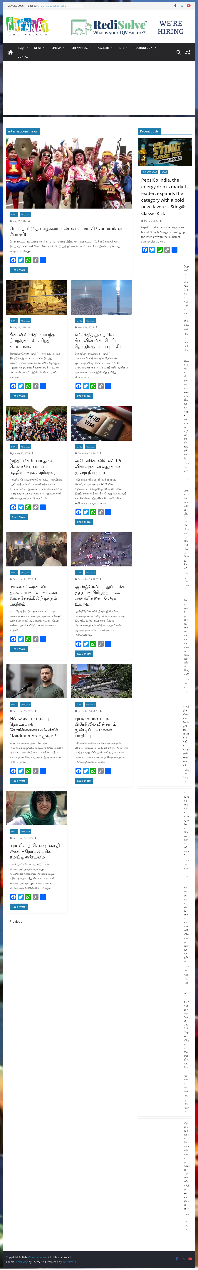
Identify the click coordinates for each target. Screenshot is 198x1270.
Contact (24, 56)
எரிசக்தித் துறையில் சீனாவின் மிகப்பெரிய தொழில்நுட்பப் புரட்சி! (98, 340)
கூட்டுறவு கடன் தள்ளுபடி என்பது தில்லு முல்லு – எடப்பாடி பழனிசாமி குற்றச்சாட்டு (186, 409)
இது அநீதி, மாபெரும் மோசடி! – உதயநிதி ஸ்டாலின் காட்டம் (186, 297)
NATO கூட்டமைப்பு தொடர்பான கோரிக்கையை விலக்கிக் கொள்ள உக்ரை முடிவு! (34, 727)
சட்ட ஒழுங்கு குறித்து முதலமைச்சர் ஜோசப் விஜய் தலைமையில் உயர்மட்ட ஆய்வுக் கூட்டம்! (186, 1042)
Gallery (103, 48)
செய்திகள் (25, 214)
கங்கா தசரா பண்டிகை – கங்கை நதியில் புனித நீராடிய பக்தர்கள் (186, 924)
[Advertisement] (99, 89)
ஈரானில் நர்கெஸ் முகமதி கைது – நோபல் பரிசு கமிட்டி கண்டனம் (35, 851)
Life (121, 48)
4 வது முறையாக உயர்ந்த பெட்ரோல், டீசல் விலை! (186, 824)
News (37, 48)
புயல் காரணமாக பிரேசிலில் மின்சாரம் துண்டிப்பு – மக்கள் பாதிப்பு (95, 727)
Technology (143, 48)
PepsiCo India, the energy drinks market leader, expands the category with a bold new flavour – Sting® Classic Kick (163, 196)
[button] (26, 47)
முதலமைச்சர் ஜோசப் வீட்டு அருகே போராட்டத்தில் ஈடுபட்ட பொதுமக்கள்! (186, 529)
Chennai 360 (79, 48)
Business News (150, 172)
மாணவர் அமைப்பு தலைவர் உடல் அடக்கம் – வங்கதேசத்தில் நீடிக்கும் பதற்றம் (36, 595)
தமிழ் (21, 48)
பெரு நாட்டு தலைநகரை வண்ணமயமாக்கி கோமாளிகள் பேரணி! (66, 231)
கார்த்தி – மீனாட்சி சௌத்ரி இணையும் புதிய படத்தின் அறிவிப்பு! (186, 735)
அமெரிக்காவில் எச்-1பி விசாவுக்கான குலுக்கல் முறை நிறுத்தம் (98, 466)
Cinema (56, 48)
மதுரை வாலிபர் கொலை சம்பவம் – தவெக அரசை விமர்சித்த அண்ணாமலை (186, 1165)
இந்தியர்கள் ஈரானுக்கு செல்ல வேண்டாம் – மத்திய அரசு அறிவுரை (33, 466)
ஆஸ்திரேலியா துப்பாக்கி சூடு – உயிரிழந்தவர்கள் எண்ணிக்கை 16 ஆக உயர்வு (100, 595)
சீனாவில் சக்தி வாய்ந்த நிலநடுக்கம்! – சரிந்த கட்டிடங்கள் (32, 340)
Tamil (13, 214)
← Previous (14, 922)
